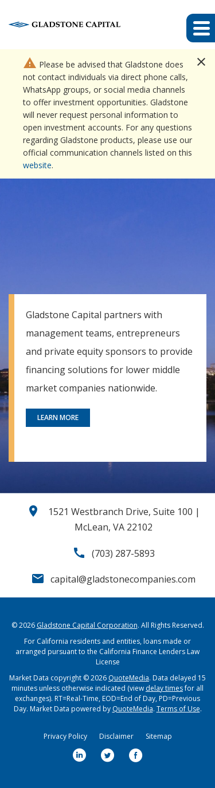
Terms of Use (178, 709)
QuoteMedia (128, 678)
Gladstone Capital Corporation (87, 625)
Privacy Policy (65, 736)
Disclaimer (116, 736)
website (37, 165)
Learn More (58, 417)
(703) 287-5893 (123, 553)
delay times (164, 688)
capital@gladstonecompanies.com (123, 579)
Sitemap (159, 736)
